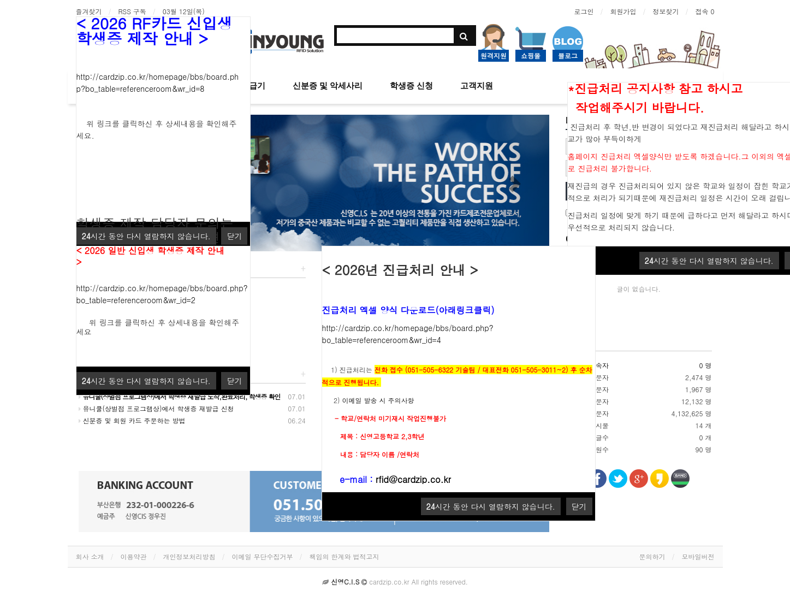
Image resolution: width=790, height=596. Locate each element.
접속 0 (704, 11)
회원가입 (623, 11)
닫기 (579, 506)
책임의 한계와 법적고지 (344, 556)
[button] (514, 183)
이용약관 (134, 556)
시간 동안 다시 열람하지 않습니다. (709, 260)
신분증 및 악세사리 (328, 86)
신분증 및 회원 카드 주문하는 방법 (132, 420)
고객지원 (476, 86)
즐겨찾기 (89, 11)
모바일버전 (698, 556)
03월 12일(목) (184, 11)
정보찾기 (665, 11)
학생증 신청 (411, 86)
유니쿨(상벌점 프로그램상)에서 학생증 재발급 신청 (156, 408)
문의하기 (652, 556)
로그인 (583, 11)
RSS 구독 (132, 11)
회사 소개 (90, 556)
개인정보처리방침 (189, 556)
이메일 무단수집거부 (262, 556)
